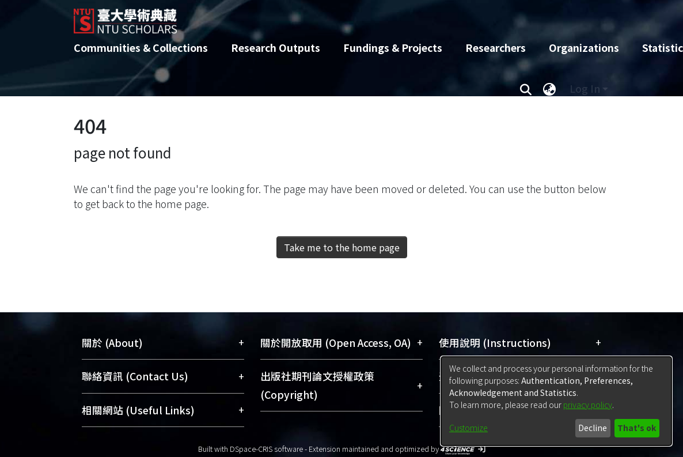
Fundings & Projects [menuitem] (392, 47)
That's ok (636, 427)
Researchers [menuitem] (495, 47)
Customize (468, 427)
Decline (592, 427)
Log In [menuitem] (585, 88)
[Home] (331, 16)
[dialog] (556, 401)
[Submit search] (525, 89)
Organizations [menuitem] (584, 47)
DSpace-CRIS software (266, 448)
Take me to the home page (342, 247)
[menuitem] (549, 88)
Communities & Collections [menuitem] (141, 47)
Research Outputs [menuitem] (275, 47)
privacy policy (587, 404)
